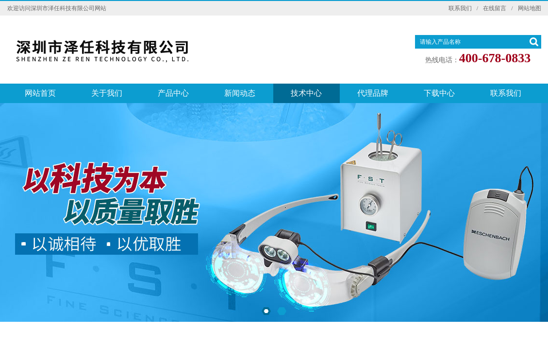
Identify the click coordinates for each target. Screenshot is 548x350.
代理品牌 (372, 93)
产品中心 (173, 93)
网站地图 (529, 8)
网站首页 (40, 93)
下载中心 (439, 93)
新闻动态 (239, 93)
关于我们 (106, 93)
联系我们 (460, 8)
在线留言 (494, 8)
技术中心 (306, 93)
